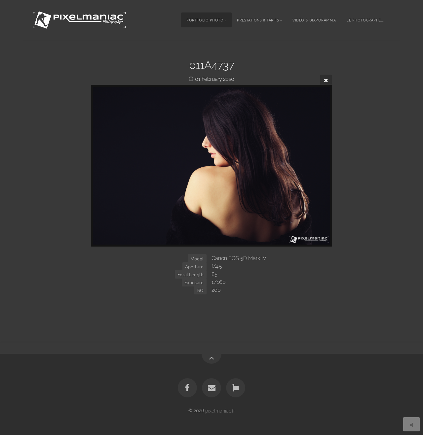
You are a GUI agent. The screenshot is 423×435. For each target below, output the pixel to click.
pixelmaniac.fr (220, 410)
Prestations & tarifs (258, 19)
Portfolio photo (204, 19)
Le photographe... (365, 19)
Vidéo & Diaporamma (314, 19)
